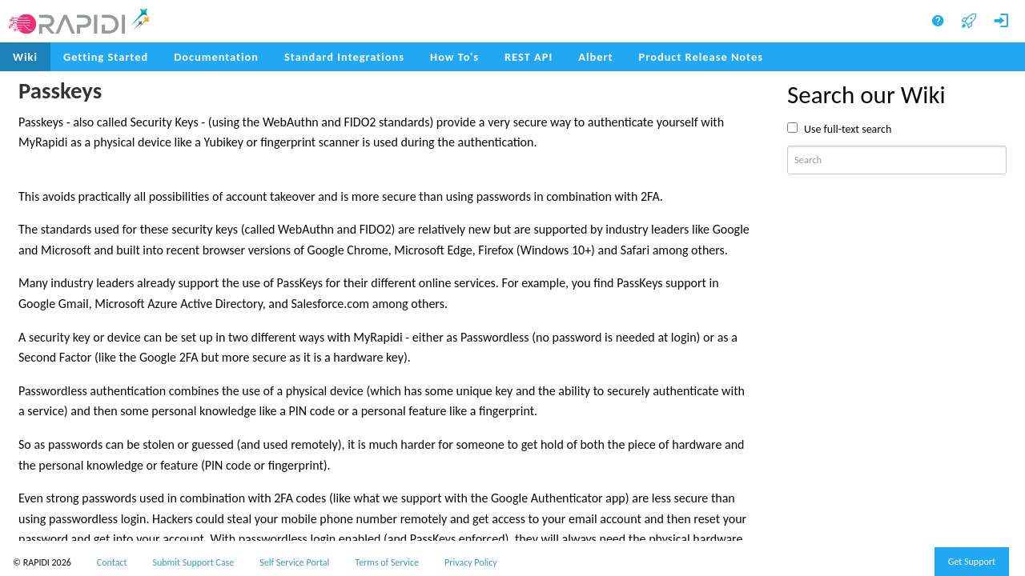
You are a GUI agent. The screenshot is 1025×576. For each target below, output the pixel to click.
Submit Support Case (194, 562)
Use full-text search (847, 129)
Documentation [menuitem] (216, 57)
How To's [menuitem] (454, 57)
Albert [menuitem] (595, 57)
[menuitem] (701, 57)
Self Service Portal (294, 562)
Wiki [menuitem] (25, 57)
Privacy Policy (470, 562)
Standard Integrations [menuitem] (344, 57)
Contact (112, 562)
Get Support (971, 561)
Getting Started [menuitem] (105, 57)
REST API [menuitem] (528, 57)
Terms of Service (387, 562)
